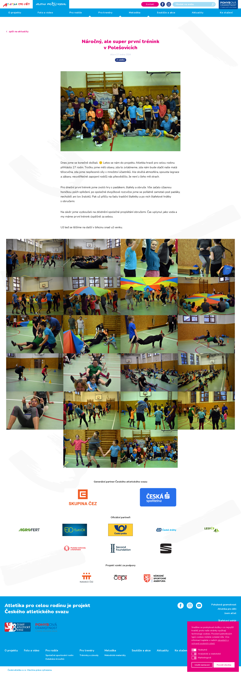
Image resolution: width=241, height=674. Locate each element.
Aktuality (197, 12)
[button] (194, 650)
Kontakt (150, 4)
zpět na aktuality (18, 31)
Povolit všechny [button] (224, 665)
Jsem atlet (230, 613)
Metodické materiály (115, 655)
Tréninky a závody (89, 655)
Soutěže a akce (166, 12)
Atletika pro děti (227, 608)
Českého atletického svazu (37, 611)
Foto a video (45, 12)
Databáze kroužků (54, 659)
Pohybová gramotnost (223, 604)
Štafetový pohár (227, 620)
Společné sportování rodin (59, 655)
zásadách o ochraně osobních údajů (210, 642)
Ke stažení (226, 12)
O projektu (14, 12)
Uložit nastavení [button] (202, 665)
